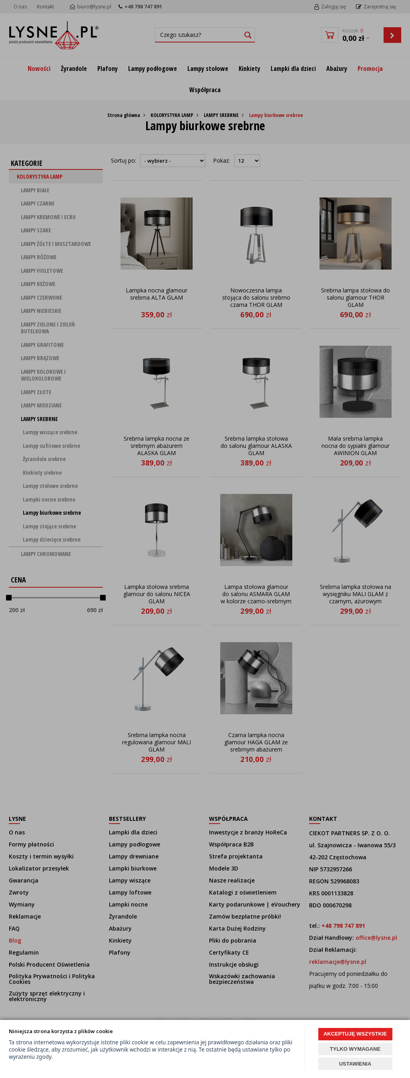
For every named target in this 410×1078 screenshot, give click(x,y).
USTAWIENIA (355, 1064)
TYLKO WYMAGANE (355, 1049)
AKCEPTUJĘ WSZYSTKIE (355, 1034)
